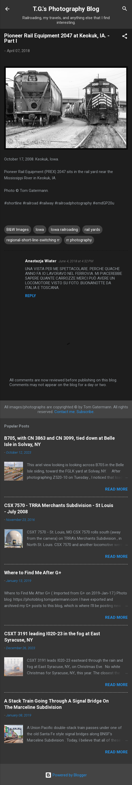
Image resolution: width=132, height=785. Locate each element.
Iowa (40, 229)
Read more (116, 489)
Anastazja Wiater (40, 261)
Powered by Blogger (66, 775)
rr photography (79, 240)
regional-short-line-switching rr (33, 240)
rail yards (92, 229)
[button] (125, 37)
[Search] (125, 9)
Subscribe (85, 411)
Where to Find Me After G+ (32, 572)
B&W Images (18, 229)
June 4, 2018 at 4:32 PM (76, 261)
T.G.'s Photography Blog (66, 9)
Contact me (64, 411)
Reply (30, 296)
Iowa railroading (64, 229)
